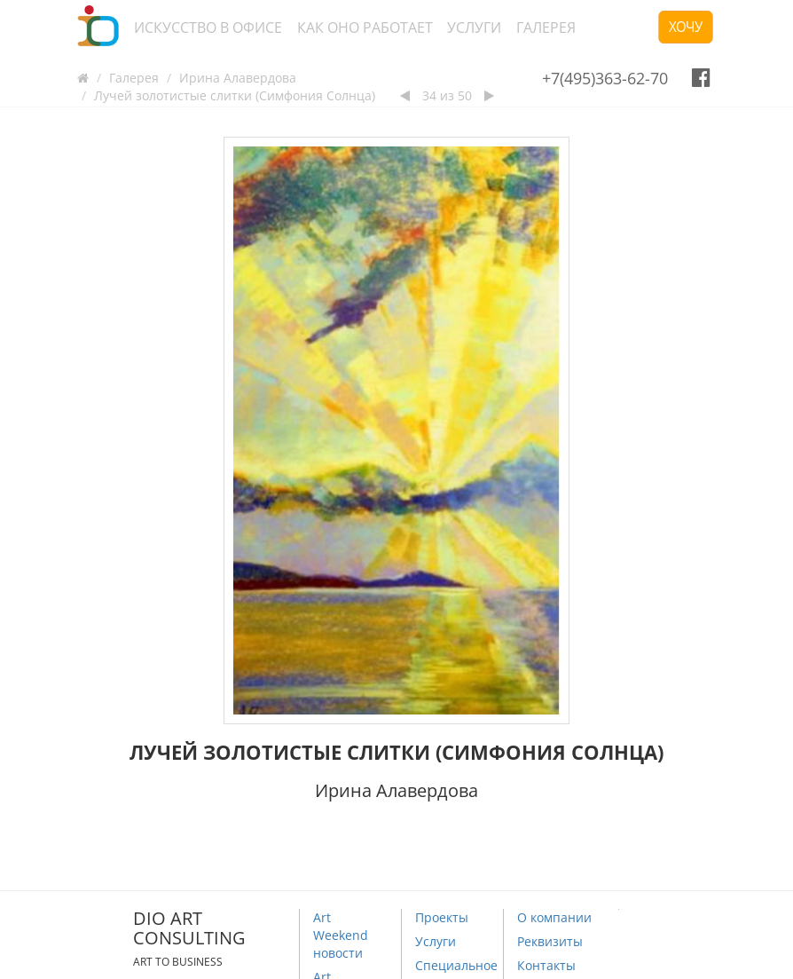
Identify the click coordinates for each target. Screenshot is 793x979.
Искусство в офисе (208, 27)
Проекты (441, 917)
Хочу (686, 26)
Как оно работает (365, 27)
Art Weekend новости (340, 935)
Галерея (546, 27)
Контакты (546, 965)
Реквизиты (550, 941)
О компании (554, 917)
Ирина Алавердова (237, 77)
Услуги (474, 27)
